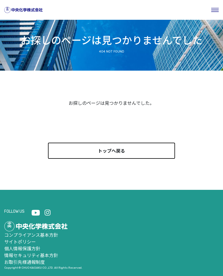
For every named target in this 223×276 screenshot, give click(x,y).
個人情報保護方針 (22, 248)
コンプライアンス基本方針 (31, 234)
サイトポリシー (20, 241)
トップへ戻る (111, 150)
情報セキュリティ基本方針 (31, 255)
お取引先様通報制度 (24, 261)
